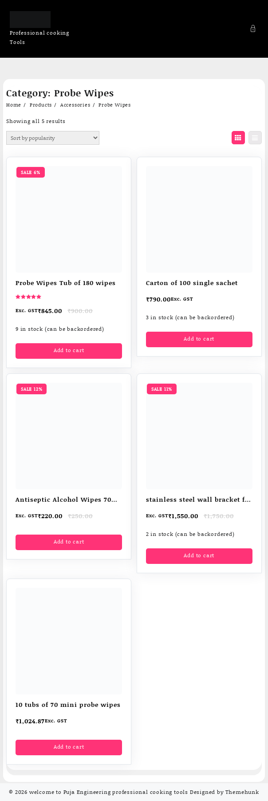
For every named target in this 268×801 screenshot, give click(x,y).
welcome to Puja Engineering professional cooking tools (108, 792)
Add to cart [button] (69, 350)
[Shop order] (52, 138)
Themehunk (242, 792)
